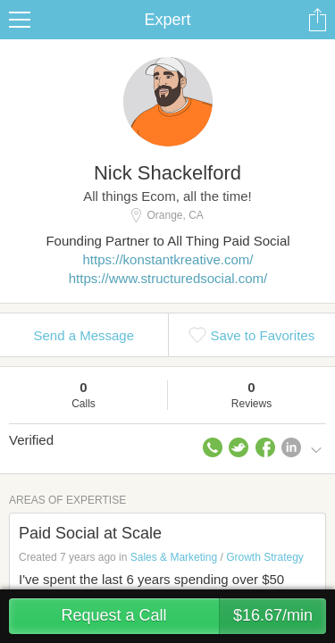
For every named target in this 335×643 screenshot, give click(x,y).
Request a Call (193, 616)
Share (317, 19)
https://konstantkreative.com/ (168, 259)
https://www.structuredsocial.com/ (168, 278)
